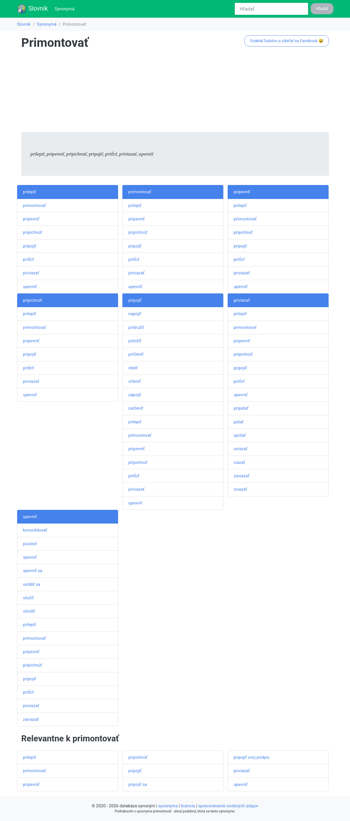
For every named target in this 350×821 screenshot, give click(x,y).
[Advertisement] (175, 92)
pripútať (241, 408)
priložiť (134, 340)
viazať (239, 462)
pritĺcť (28, 259)
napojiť (134, 313)
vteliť (132, 368)
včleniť (134, 381)
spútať (240, 435)
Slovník (32, 9)
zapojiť (134, 394)
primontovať (34, 205)
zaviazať (241, 475)
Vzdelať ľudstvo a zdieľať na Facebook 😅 (286, 41)
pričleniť (135, 354)
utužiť (28, 597)
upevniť (30, 286)
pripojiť (29, 246)
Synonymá (66, 8)
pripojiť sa (137, 784)
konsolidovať (35, 530)
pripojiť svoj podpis (251, 757)
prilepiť (29, 191)
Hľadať (322, 8)
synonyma (168, 805)
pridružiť (136, 327)
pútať (239, 421)
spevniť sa (32, 570)
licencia (188, 805)
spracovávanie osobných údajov (228, 805)
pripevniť (31, 219)
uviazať (240, 448)
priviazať (31, 272)
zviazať (240, 489)
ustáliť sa (32, 584)
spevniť (30, 557)
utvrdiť (29, 611)
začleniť (135, 408)
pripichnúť (32, 232)
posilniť (30, 543)
